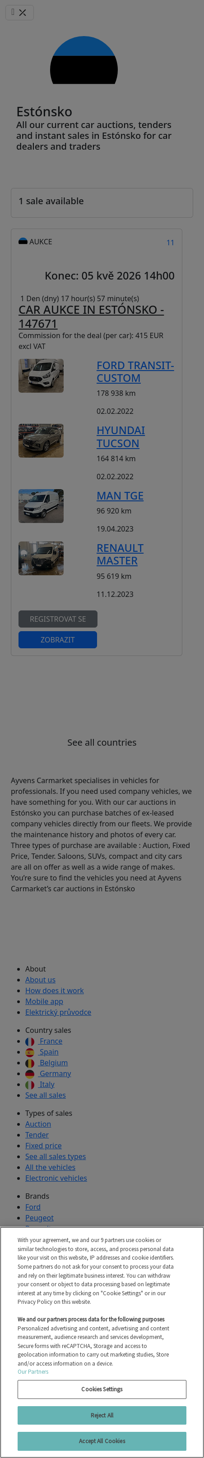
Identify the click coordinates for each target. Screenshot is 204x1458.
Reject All (102, 1415)
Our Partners (33, 1371)
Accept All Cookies (102, 1441)
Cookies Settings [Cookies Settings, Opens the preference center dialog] (101, 1389)
